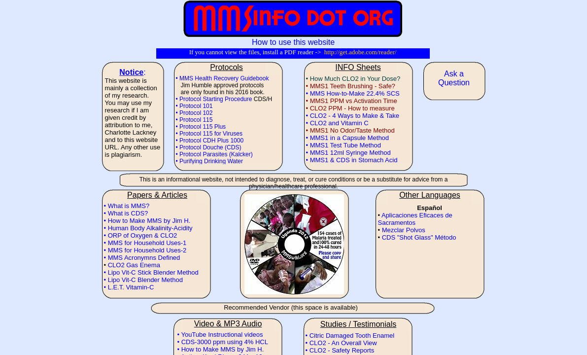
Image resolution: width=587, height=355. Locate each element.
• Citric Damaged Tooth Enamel (350, 335)
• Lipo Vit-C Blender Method (143, 280)
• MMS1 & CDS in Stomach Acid (352, 160)
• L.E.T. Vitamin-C (129, 287)
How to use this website (293, 42)
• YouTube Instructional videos (220, 334)
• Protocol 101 (194, 106)
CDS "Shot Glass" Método (419, 237)
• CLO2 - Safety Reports (340, 350)
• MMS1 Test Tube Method (343, 145)
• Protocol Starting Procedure (214, 99)
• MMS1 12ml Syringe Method (348, 152)
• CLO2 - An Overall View (341, 343)
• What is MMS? (127, 206)
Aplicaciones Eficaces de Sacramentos (415, 219)
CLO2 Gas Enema (134, 265)
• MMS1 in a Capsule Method (347, 138)
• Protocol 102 (194, 112)
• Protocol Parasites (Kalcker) (214, 154)
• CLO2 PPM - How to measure (350, 108)
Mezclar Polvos (403, 230)
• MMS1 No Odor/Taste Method (350, 130)
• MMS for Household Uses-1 (145, 243)
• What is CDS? (126, 213)
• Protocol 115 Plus (201, 126)
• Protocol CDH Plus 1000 (210, 140)
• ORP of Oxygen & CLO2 (140, 235)
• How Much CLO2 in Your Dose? (353, 78)
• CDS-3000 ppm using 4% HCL (222, 342)
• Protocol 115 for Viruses (209, 133)
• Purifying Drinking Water (209, 161)
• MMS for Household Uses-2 (145, 250)
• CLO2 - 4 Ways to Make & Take (353, 115)
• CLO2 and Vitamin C (337, 123)
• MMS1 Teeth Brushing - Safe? (350, 86)
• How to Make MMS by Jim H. (220, 349)
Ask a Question (454, 78)
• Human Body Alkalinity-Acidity (148, 228)
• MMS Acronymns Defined (142, 257)
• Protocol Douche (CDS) (209, 147)
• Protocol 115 (194, 119)
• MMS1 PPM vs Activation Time (351, 101)
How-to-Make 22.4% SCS (363, 93)
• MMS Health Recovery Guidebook (222, 78)
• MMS (316, 93)
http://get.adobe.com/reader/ (360, 52)
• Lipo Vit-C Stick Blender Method (151, 272)
